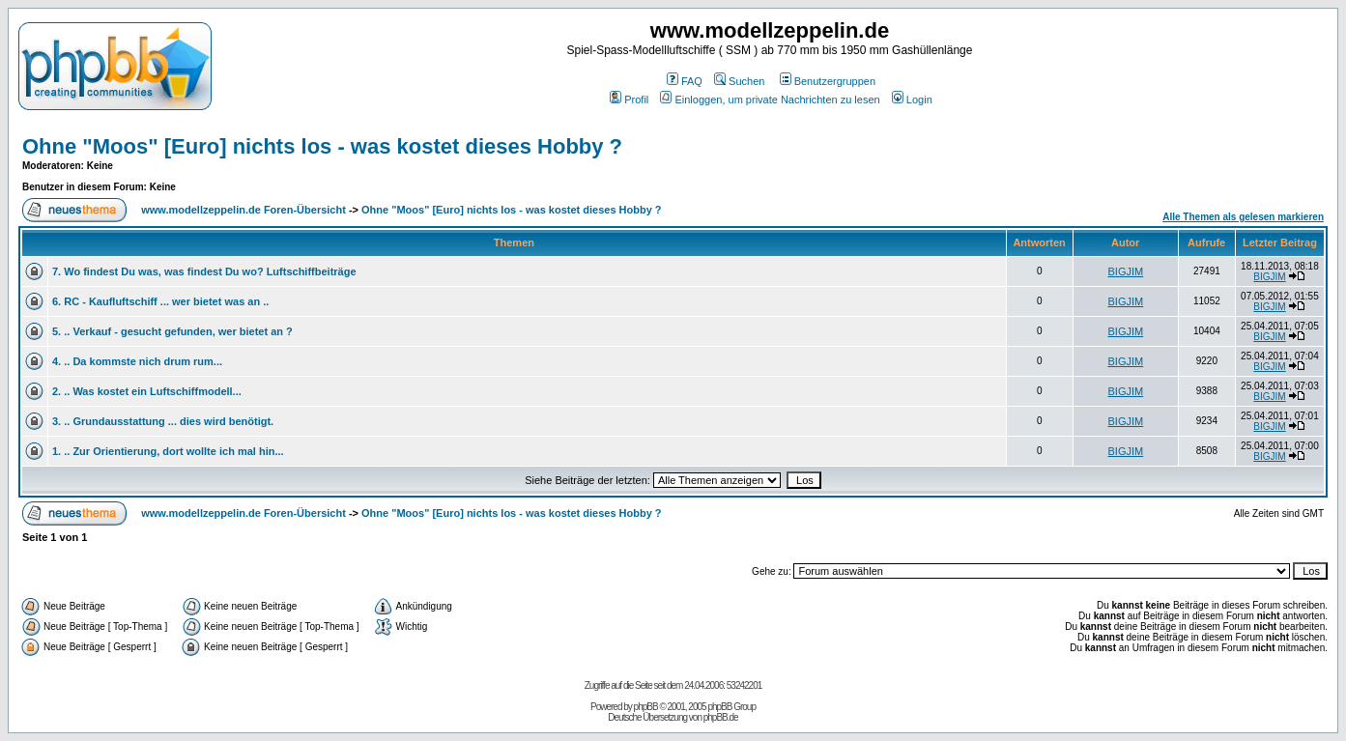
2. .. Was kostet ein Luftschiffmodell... (147, 391)
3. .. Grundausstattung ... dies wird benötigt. (162, 421)
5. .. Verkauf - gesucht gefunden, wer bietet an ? (172, 331)
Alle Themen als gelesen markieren (1243, 217)
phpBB (646, 706)
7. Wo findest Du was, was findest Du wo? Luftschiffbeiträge (204, 271)
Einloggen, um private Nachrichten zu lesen (769, 99)
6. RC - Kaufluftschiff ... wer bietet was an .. (160, 301)
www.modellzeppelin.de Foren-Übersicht (243, 209)
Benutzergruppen (827, 81)
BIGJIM (1126, 271)
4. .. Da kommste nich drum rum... (137, 361)
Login (912, 99)
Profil (629, 99)
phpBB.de (720, 717)
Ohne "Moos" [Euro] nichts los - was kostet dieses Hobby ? (322, 146)
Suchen (739, 81)
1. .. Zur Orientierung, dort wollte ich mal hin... (168, 451)
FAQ (684, 81)
